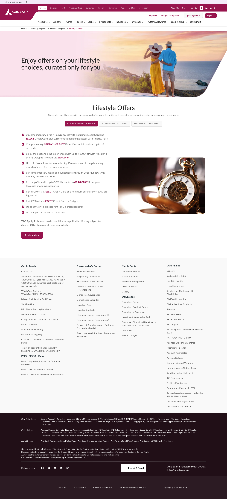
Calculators (27, 430)
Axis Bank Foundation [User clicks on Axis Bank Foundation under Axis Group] (50, 441)
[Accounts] (49, 22)
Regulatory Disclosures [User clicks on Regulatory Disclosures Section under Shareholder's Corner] (88, 276)
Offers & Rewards (157, 22)
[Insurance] (127, 22)
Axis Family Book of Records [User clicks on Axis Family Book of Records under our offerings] (183, 421)
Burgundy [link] (90, 8)
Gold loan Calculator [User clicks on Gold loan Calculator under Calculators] (109, 433)
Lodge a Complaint (170, 15)
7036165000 (46, 294)
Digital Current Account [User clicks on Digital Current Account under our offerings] (88, 419)
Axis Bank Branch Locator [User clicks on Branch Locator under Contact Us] (34, 314)
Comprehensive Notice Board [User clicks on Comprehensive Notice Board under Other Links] (182, 368)
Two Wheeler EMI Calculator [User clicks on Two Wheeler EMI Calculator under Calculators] (139, 435)
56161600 (39, 351)
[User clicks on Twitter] (49, 468)
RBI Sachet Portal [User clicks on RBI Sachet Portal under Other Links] (175, 319)
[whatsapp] (196, 8)
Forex (80, 22)
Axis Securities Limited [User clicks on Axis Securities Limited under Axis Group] (87, 441)
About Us (175, 8)
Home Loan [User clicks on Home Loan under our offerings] (185, 419)
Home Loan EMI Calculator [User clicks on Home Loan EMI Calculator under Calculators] (154, 433)
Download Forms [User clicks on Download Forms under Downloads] (130, 302)
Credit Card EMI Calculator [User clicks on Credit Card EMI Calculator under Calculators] (151, 430)
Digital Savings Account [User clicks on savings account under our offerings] (66, 419)
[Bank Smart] (203, 22)
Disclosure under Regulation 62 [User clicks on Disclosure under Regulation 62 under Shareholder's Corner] (93, 320)
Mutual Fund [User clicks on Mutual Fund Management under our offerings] (123, 421)
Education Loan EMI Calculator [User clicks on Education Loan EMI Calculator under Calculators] (55, 435)
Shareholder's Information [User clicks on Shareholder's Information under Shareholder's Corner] (90, 281)
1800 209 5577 (55, 276)
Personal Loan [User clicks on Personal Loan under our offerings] (164, 419)
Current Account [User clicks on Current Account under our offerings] (107, 419)
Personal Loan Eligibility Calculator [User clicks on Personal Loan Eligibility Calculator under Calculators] (84, 433)
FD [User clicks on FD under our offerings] (127, 419)
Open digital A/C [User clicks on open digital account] (193, 15)
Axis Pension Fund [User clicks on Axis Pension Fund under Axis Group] (119, 441)
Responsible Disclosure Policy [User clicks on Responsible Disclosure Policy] (132, 487)
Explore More (32, 264)
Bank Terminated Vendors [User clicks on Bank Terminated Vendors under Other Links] (180, 363)
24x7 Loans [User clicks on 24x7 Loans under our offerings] (61, 421)
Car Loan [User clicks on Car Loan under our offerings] (175, 419)
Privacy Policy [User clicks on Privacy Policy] (79, 487)
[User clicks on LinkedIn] (61, 468)
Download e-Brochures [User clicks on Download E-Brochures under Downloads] (134, 312)
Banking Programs (38, 28)
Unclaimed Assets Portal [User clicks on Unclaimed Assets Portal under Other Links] (179, 406)
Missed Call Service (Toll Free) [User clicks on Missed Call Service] (36, 299)
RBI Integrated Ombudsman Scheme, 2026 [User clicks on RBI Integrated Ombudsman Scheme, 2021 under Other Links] (185, 331)
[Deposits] (63, 22)
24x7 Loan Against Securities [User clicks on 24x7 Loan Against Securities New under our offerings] (80, 421)
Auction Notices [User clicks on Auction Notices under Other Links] (175, 357)
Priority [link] (101, 8)
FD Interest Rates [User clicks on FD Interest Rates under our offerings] (137, 419)
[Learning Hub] (186, 22)
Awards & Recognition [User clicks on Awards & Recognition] (133, 281)
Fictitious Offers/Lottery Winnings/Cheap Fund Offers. (60, 457)
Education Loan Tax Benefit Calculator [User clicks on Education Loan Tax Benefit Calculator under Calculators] (86, 435)
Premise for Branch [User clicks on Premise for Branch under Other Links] (176, 347)
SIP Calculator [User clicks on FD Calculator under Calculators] (159, 435)
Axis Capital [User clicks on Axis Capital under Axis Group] (145, 441)
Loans (90, 22)
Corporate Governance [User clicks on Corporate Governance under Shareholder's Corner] (88, 294)
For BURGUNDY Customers (81, 138)
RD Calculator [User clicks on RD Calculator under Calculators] (118, 430)
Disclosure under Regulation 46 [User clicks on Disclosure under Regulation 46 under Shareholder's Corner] (93, 315)
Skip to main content (17, 2)
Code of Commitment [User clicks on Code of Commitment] (102, 487)
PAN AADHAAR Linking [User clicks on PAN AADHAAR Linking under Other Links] (179, 337)
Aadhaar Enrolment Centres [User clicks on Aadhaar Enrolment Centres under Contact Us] (181, 342)
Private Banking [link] (75, 8)
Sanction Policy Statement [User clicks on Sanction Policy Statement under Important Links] (180, 373)
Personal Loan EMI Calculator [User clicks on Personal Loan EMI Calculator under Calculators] (54, 433)
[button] (201, 8)
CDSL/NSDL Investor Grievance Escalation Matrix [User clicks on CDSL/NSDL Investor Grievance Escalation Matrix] (42, 341)
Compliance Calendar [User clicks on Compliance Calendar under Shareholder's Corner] (88, 299)
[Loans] (95, 22)
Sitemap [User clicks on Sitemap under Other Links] (171, 309)
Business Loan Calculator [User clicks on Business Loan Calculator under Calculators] (130, 433)
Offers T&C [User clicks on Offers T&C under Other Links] (127, 330)
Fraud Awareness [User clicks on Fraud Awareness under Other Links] (175, 286)
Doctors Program (57, 28)
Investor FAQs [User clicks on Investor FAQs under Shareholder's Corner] (84, 304)
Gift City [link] (132, 8)
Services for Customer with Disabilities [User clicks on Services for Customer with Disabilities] (180, 292)
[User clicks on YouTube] (55, 468)
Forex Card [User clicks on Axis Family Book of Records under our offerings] (46, 424)
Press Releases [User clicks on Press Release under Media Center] (129, 286)
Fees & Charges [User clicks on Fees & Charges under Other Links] (129, 335)
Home (23, 28)
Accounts (42, 22)
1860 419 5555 (56, 279)
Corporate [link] (112, 8)
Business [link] (53, 8)
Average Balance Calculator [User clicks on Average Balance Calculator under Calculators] (53, 430)
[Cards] (74, 22)
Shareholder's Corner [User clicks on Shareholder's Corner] (89, 266)
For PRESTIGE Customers (147, 138)
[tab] (81, 138)
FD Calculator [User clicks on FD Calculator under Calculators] (105, 430)
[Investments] (112, 22)
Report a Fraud (133, 468)
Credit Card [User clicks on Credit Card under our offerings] (151, 419)
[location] (192, 8)
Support (153, 15)
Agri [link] (123, 8)
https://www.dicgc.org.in (178, 470)
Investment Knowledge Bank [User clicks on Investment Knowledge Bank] (136, 317)
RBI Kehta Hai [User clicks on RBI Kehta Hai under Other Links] (174, 314)
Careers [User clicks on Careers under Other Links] (171, 270)
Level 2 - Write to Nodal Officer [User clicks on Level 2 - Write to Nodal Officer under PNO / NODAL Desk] (37, 369)
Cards (69, 22)
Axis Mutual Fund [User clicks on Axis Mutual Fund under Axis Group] (68, 441)
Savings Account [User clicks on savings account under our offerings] (48, 419)
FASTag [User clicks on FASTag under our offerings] (134, 421)
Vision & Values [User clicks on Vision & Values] (130, 276)
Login (211, 15)
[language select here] (183, 8)
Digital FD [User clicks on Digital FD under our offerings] (120, 419)
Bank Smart (195, 22)
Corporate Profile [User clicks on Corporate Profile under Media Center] (131, 271)
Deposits (56, 22)
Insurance (121, 22)
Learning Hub (177, 22)
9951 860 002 (53, 351)
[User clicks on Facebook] (42, 468)
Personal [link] (42, 8)
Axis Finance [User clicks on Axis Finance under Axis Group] (104, 441)
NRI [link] (63, 8)
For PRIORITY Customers (114, 138)
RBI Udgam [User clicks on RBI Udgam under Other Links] (172, 324)
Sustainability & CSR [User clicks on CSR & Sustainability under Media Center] (177, 275)
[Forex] (84, 22)
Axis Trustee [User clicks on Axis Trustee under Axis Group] (133, 441)
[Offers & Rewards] (168, 22)
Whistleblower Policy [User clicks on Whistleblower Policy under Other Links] (32, 329)
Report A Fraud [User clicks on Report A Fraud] (29, 324)
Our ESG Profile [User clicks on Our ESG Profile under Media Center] (175, 281)
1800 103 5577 (29, 279)
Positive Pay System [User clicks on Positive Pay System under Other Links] (177, 383)
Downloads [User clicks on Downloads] (128, 296)
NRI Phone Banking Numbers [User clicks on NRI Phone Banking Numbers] (36, 309)
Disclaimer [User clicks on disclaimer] (61, 487)
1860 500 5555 (29, 282)
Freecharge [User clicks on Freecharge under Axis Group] (168, 441)
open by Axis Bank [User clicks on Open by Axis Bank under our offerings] (146, 421)
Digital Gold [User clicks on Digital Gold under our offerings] (111, 421)
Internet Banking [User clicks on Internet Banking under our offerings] (162, 421)
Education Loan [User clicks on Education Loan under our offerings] (48, 421)
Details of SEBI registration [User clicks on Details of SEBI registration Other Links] (180, 401)
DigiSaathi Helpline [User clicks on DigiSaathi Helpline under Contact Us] (176, 299)
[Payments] (142, 22)
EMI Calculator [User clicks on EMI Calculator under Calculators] (132, 430)
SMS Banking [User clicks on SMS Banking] (27, 304)
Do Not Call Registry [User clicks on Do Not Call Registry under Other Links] (31, 334)
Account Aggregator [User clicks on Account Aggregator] (177, 352)
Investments (105, 22)
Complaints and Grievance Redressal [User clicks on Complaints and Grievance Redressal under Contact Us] (39, 319)
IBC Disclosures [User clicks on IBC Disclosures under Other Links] (175, 378)
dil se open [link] (143, 8)
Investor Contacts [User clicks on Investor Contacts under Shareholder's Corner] (86, 310)
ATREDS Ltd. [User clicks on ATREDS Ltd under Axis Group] (156, 441)
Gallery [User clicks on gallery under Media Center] (125, 291)
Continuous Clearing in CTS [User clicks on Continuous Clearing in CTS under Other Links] (181, 388)
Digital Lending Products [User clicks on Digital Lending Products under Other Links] (179, 304)
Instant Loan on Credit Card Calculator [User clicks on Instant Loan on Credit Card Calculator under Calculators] (181, 430)
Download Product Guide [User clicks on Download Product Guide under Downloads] (135, 307)
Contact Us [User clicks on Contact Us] (26, 271)
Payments (136, 22)
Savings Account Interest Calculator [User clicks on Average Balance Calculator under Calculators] (81, 430)
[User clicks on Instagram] (68, 468)
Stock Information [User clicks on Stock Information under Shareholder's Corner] (86, 271)
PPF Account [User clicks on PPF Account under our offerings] (99, 421)
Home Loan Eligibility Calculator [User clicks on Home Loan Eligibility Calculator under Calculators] (181, 433)
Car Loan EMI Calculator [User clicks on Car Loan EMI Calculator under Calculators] (115, 435)
